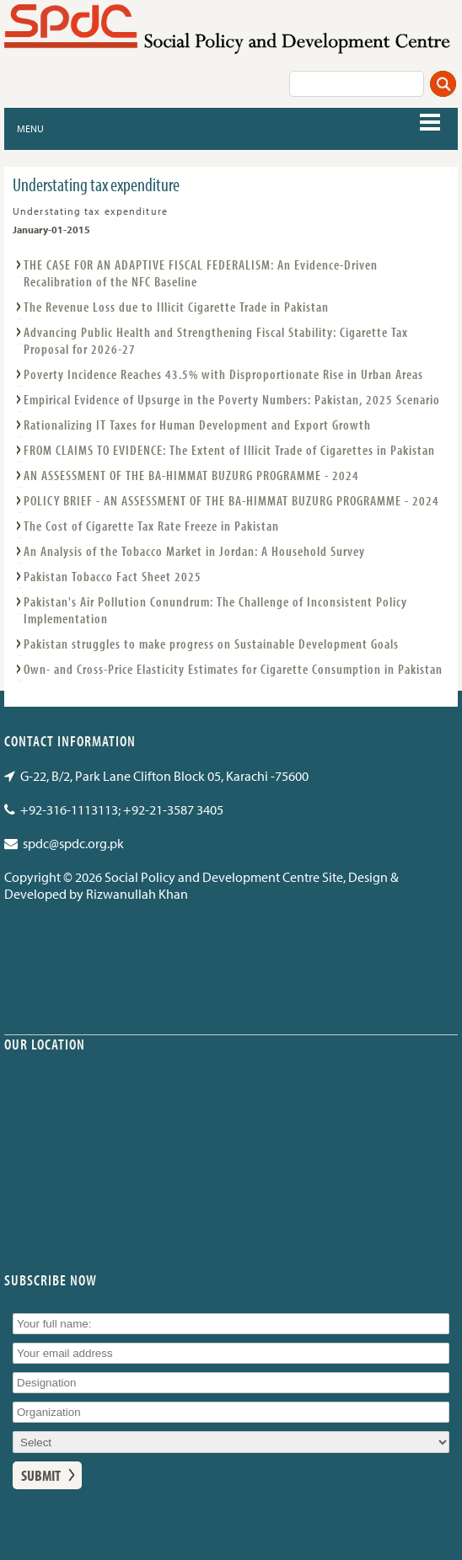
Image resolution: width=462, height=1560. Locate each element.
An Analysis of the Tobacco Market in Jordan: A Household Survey (194, 550)
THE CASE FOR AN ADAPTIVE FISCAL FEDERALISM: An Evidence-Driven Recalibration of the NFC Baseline (201, 273)
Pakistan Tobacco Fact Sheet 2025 (112, 576)
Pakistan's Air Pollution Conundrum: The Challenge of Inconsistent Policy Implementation (215, 610)
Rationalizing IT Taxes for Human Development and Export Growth (197, 424)
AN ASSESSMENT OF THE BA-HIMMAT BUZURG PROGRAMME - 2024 (191, 475)
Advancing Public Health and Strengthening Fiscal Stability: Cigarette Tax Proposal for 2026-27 (216, 340)
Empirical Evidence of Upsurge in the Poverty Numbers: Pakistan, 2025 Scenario (232, 399)
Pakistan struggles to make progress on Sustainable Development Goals (211, 643)
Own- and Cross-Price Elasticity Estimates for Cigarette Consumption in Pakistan (233, 668)
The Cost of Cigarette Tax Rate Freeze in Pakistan (151, 525)
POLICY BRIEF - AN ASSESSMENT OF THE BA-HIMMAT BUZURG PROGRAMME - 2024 (231, 500)
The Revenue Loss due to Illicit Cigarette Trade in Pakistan (176, 306)
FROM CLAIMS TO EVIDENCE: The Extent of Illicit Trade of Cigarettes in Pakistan (229, 449)
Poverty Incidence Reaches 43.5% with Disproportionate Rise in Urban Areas (223, 374)
